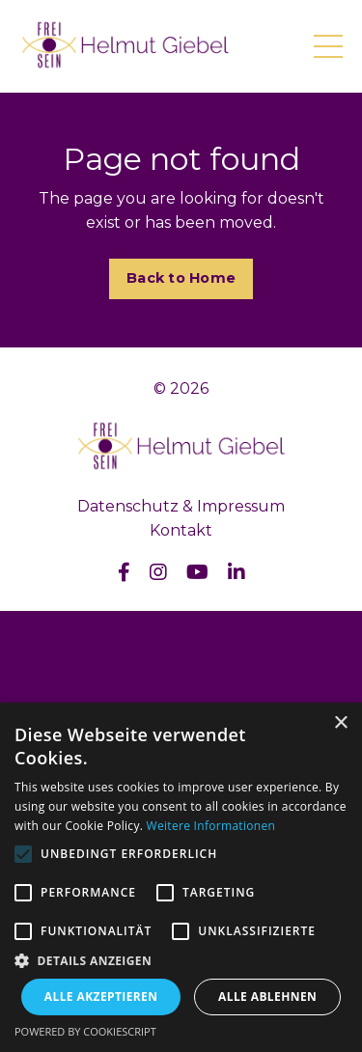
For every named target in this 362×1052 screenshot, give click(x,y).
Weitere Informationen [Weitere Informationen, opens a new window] (211, 825)
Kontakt (181, 530)
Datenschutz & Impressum (181, 506)
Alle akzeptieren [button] (101, 996)
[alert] (181, 877)
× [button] (340, 723)
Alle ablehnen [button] (267, 996)
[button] (181, 960)
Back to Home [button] (181, 278)
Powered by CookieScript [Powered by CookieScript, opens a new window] (85, 1031)
